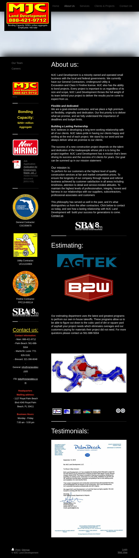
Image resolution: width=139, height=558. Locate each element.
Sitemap (26, 550)
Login (124, 549)
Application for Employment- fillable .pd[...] (30, 170)
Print (16, 550)
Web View (122, 552)
